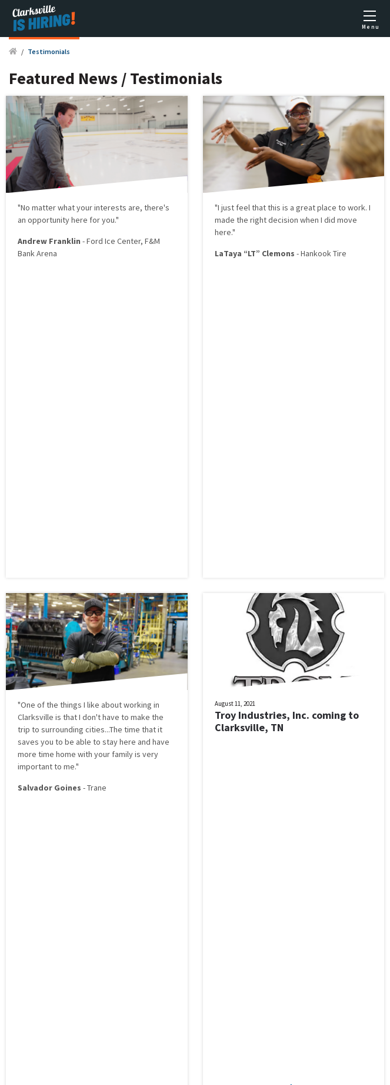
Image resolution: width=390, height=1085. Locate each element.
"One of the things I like (59, 704)
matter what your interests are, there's (100, 207)
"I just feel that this (248, 207)
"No (25, 207)
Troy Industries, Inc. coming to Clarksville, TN (287, 721)
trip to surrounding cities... (63, 729)
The (116, 729)
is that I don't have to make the (109, 717)
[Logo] (44, 18)
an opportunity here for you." (68, 220)
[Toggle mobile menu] (369, 19)
